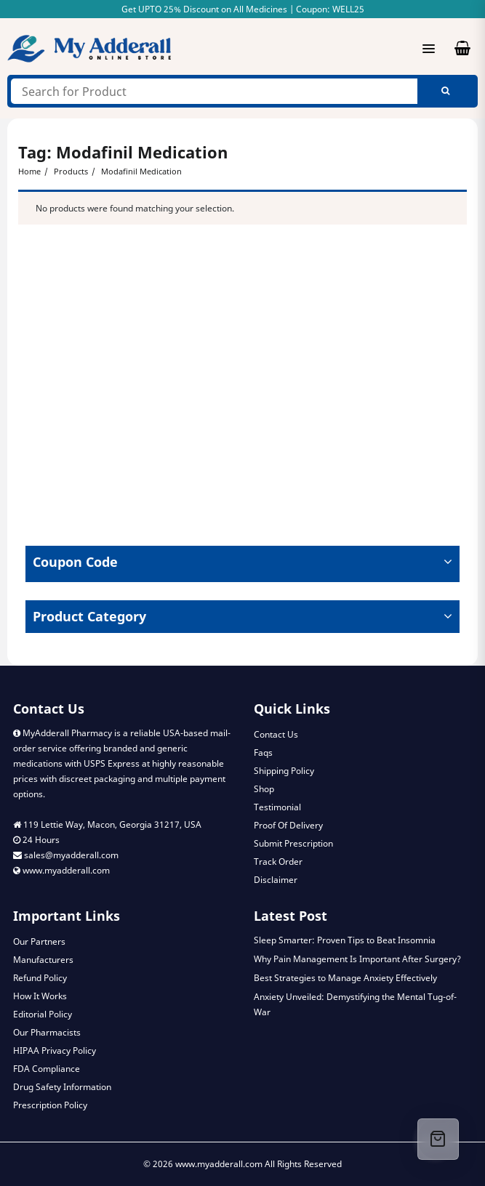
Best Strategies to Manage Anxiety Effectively (345, 978)
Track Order (278, 861)
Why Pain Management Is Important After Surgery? (357, 959)
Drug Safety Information (62, 1087)
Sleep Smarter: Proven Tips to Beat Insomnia (345, 940)
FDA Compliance (46, 1068)
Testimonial (277, 807)
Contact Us (276, 734)
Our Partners (39, 941)
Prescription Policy (50, 1105)
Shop (264, 789)
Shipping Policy (284, 771)
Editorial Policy (42, 1014)
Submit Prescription (293, 843)
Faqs (263, 752)
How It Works (40, 996)
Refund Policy (40, 978)
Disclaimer (275, 880)
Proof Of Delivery (288, 825)
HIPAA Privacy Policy (54, 1050)
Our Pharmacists (47, 1032)
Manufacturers (43, 959)
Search (445, 91)
